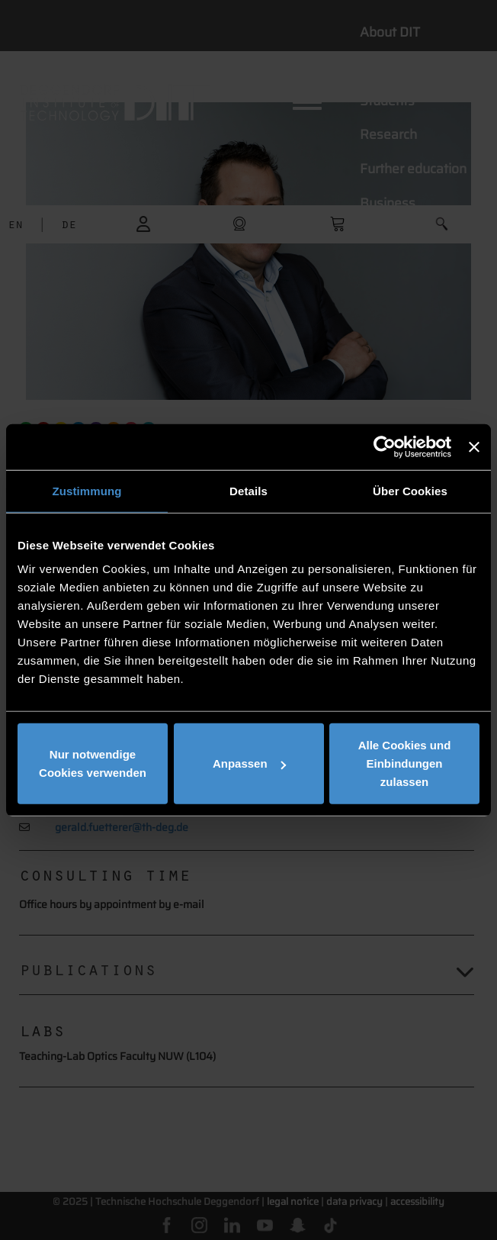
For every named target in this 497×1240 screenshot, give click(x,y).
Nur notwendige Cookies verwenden (92, 763)
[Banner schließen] (474, 446)
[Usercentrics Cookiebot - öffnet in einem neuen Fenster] (384, 446)
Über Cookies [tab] (410, 490)
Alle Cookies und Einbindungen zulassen (404, 763)
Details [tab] (248, 490)
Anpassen (249, 763)
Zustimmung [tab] (87, 490)
